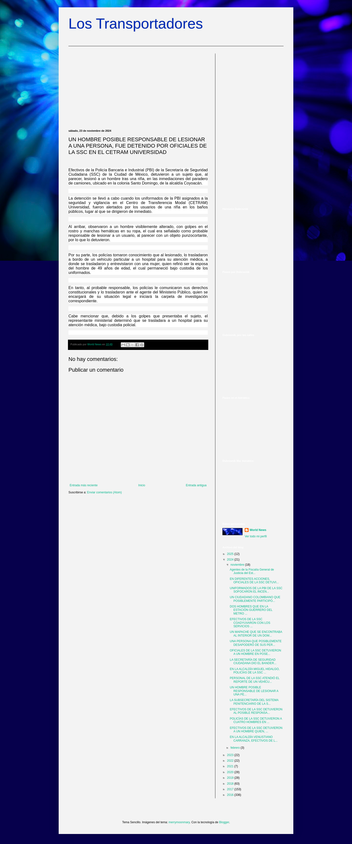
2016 (230, 795)
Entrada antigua (196, 485)
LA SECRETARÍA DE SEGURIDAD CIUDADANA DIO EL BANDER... (253, 661)
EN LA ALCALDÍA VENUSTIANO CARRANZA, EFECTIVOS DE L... (254, 738)
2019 (230, 777)
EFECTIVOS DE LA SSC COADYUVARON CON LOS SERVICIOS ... (250, 622)
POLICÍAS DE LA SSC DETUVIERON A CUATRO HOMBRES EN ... (256, 720)
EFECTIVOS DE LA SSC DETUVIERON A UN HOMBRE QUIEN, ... (256, 729)
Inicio (141, 485)
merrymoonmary (179, 822)
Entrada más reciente (84, 485)
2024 (230, 559)
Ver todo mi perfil (256, 536)
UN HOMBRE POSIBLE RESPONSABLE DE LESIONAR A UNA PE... (254, 691)
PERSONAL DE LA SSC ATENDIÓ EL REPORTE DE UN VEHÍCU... (254, 679)
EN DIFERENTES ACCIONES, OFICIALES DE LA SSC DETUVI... (254, 580)
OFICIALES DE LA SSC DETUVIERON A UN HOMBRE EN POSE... (255, 652)
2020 (230, 772)
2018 (230, 783)
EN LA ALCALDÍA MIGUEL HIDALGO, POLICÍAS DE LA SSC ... (255, 670)
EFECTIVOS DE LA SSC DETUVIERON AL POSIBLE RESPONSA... (256, 711)
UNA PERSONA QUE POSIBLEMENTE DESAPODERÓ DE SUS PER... (256, 642)
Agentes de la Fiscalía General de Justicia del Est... (252, 571)
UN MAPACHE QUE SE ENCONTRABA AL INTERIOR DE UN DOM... (256, 633)
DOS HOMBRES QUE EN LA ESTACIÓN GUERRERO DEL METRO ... (251, 610)
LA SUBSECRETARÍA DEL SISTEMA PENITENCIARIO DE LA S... (254, 701)
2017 (230, 789)
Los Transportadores (135, 23)
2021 (230, 766)
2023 (230, 755)
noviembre (238, 564)
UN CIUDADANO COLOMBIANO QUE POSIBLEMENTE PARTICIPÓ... (255, 598)
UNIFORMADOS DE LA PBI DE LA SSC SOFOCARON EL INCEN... (256, 589)
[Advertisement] (138, 88)
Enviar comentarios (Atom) (104, 492)
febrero (236, 747)
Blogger (224, 822)
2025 (230, 554)
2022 (230, 760)
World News (258, 530)
